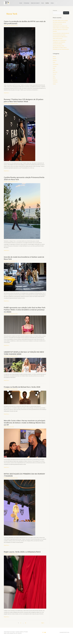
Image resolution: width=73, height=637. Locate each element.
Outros (54, 74)
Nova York (15, 25)
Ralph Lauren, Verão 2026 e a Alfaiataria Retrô (22, 552)
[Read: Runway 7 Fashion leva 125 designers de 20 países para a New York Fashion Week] (19, 133)
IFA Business (26, 3)
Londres (54, 66)
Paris (54, 76)
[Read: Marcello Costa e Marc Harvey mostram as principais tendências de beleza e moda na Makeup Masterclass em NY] (25, 442)
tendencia (55, 80)
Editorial (54, 60)
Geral (9, 25)
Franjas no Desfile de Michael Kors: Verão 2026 (22, 387)
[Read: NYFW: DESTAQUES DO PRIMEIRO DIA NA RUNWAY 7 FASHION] (19, 507)
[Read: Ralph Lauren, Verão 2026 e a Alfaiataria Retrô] (25, 582)
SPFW (54, 78)
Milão (54, 68)
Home (20, 3)
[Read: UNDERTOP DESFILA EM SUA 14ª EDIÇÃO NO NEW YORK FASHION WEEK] (25, 364)
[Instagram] (42, 632)
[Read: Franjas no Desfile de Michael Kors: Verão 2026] (25, 397)
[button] (56, 3)
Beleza (54, 56)
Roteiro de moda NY (35, 3)
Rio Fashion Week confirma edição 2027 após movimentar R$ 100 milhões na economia (60, 22)
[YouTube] (45, 632)
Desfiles (47, 3)
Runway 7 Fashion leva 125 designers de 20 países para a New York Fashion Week (23, 100)
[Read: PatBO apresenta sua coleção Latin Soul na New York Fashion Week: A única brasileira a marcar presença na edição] (25, 324)
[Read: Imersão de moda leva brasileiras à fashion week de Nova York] (25, 276)
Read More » (6, 92)
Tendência (55, 82)
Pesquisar (55, 10)
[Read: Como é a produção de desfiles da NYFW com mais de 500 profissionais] (19, 55)
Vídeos (52, 3)
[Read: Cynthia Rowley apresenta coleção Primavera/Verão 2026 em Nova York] (22, 211)
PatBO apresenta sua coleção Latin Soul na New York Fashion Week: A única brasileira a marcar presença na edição (24, 310)
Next (43, 622)
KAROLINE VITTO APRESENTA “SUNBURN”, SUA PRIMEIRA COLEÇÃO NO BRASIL (59, 42)
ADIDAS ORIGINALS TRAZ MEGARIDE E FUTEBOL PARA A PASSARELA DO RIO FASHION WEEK (61, 47)
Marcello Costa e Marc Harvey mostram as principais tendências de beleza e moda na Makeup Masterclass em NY (24, 423)
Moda (42, 3)
